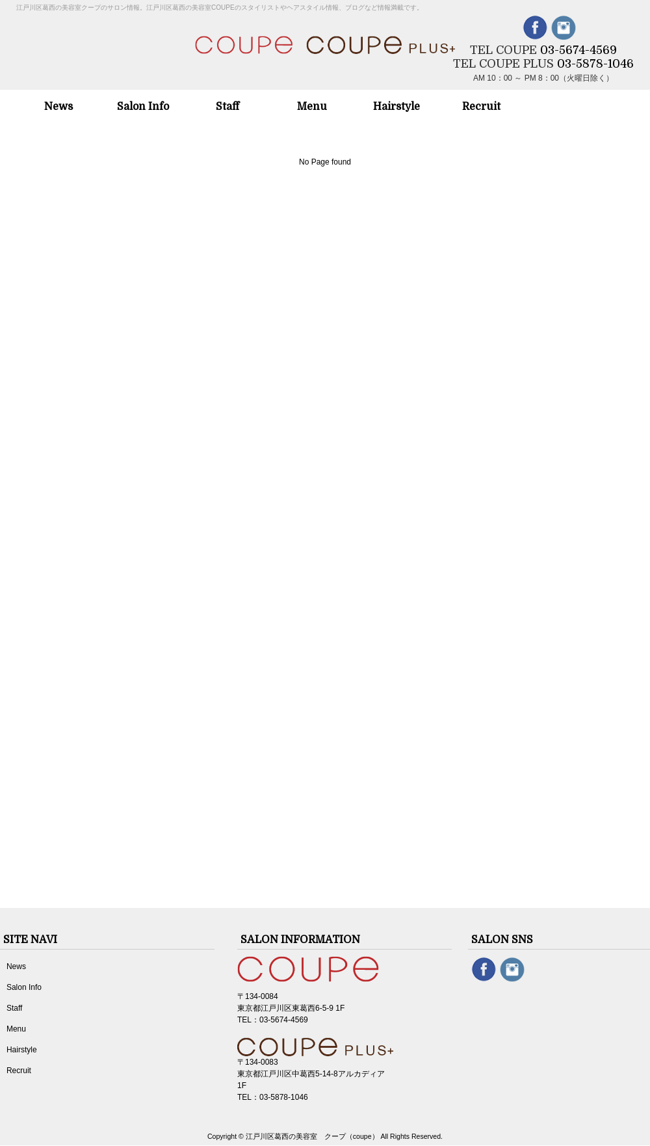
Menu (16, 1028)
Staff (14, 1008)
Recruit (18, 1070)
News (16, 966)
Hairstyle (21, 1049)
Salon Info (24, 987)
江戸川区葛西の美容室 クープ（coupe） (312, 1136)
